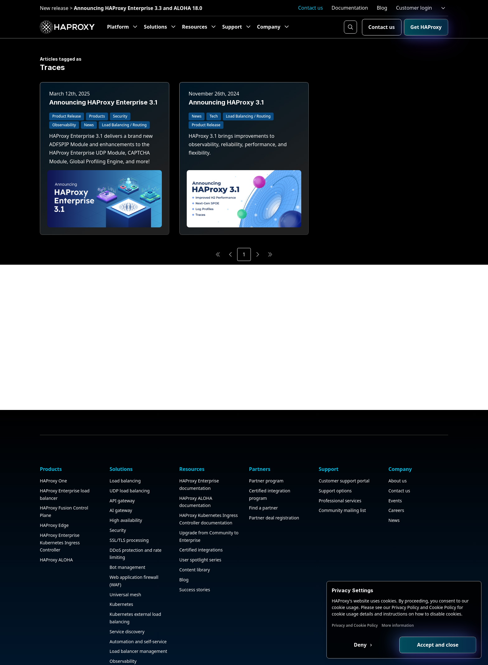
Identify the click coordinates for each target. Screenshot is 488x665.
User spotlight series (200, 529)
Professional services (340, 469)
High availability (126, 489)
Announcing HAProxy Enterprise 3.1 (103, 102)
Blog (382, 7)
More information (398, 625)
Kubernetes (121, 573)
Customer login (414, 7)
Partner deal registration (274, 487)
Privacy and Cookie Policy (355, 625)
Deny (361, 644)
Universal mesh (125, 563)
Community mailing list (342, 479)
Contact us (310, 7)
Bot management (127, 536)
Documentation (349, 7)
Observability (123, 630)
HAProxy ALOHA (56, 529)
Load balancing (125, 450)
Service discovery (127, 601)
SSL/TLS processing (129, 509)
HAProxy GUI (123, 640)
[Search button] (350, 27)
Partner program (266, 450)
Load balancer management (138, 620)
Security (118, 499)
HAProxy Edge (54, 494)
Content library (194, 539)
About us (397, 450)
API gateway (122, 469)
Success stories (194, 558)
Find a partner (263, 477)
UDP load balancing (130, 460)
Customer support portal (344, 450)
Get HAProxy (426, 27)
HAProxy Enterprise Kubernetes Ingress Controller (60, 511)
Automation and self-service (138, 610)
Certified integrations (201, 519)
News (394, 489)
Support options (335, 460)
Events (395, 469)
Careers (396, 479)
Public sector (123, 660)
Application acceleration (134, 650)
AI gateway (121, 479)
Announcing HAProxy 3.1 (226, 102)
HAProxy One (53, 450)
